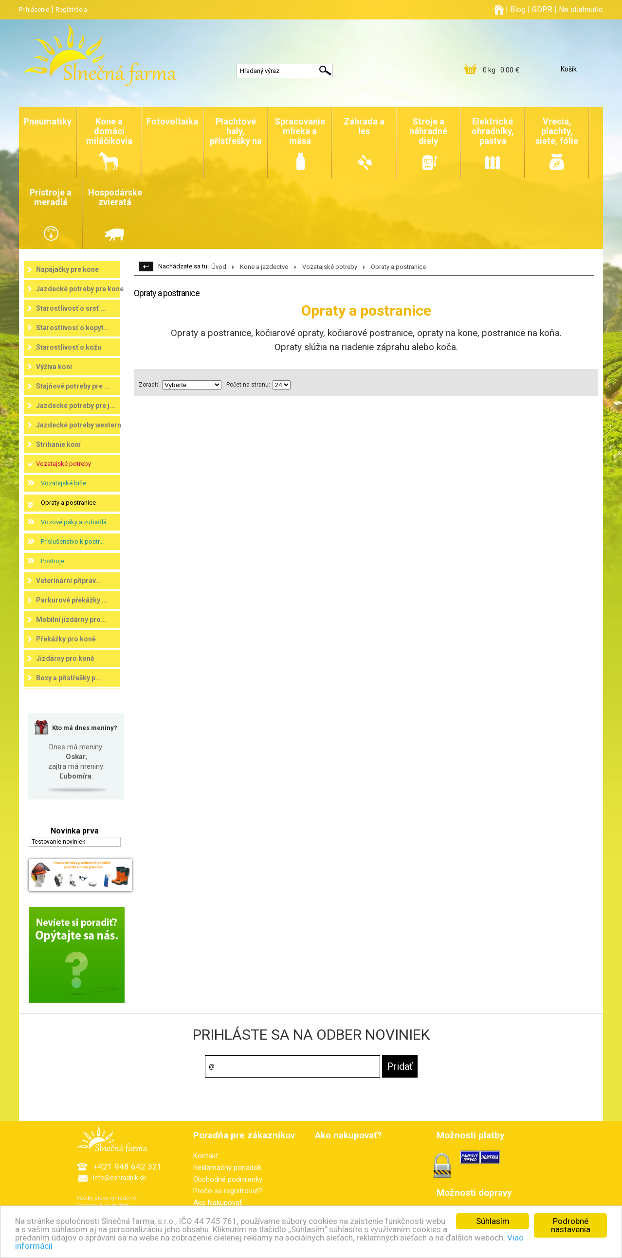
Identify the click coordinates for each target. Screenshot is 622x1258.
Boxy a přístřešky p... (68, 678)
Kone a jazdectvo (264, 266)
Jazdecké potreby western (78, 425)
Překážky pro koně (66, 639)
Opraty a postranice (68, 502)
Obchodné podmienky (227, 1179)
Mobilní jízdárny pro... (71, 619)
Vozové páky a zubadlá (74, 522)
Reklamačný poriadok (227, 1167)
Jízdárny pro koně (65, 658)
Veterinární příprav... (68, 581)
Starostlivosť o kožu (68, 347)
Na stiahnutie (581, 9)
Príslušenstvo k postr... (72, 541)
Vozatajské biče (63, 483)
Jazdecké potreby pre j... (75, 405)
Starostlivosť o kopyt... (73, 328)
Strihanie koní (58, 444)
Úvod (218, 266)
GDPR (542, 9)
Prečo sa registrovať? (227, 1191)
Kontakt (205, 1156)
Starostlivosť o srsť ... (71, 308)
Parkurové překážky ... (72, 600)
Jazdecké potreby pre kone (80, 289)
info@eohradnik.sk (119, 1177)
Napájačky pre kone (67, 269)
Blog (518, 9)
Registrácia (71, 9)
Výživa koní (54, 367)
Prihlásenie (34, 9)
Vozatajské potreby (63, 463)
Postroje (52, 561)
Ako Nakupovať (217, 1202)
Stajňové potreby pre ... (73, 386)
